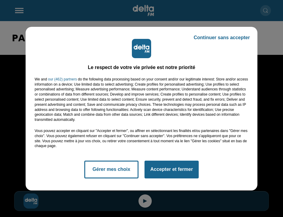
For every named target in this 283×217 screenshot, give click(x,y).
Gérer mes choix (111, 169)
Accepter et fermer (171, 169)
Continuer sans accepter (222, 37)
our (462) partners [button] (62, 79)
